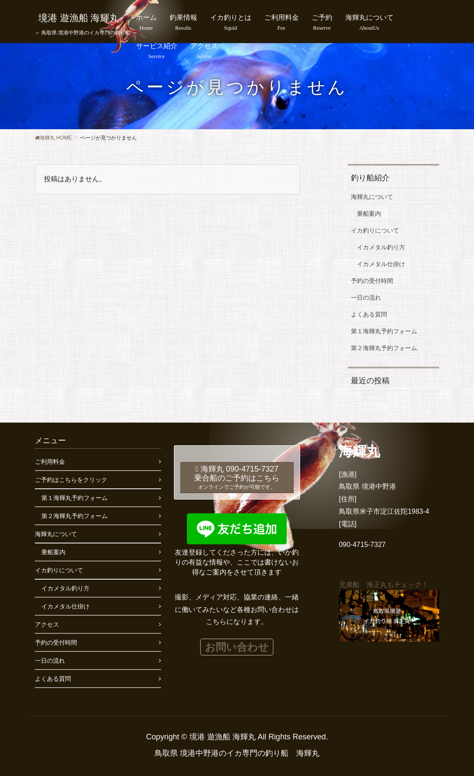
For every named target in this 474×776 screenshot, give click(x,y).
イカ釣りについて (375, 230)
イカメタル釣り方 (381, 247)
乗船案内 (369, 213)
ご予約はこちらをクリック (71, 479)
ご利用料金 (50, 461)
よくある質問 (369, 314)
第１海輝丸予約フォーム (384, 331)
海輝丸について (372, 196)
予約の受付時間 (372, 280)
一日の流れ (366, 297)
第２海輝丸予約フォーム (384, 348)
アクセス (47, 624)
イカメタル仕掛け (381, 264)
